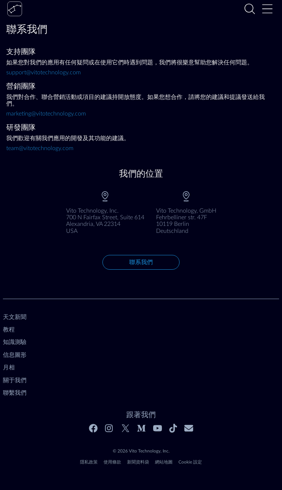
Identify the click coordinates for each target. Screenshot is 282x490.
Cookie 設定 (190, 462)
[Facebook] (93, 428)
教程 (9, 330)
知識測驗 (14, 342)
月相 (9, 367)
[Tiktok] (173, 428)
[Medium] (141, 428)
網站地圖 (164, 462)
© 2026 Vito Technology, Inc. (141, 451)
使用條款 (112, 462)
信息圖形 (14, 355)
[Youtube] (157, 428)
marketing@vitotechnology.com (46, 114)
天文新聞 (14, 317)
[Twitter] (125, 428)
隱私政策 (89, 462)
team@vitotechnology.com (39, 148)
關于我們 (14, 380)
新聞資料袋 (138, 462)
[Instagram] (109, 428)
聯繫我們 (14, 393)
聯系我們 (141, 262)
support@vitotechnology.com (43, 72)
